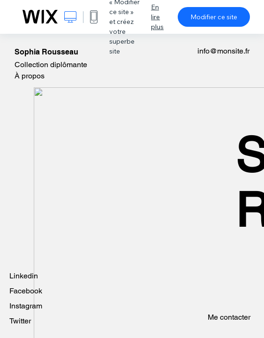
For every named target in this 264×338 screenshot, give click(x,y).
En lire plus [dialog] (157, 17)
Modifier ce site (213, 17)
